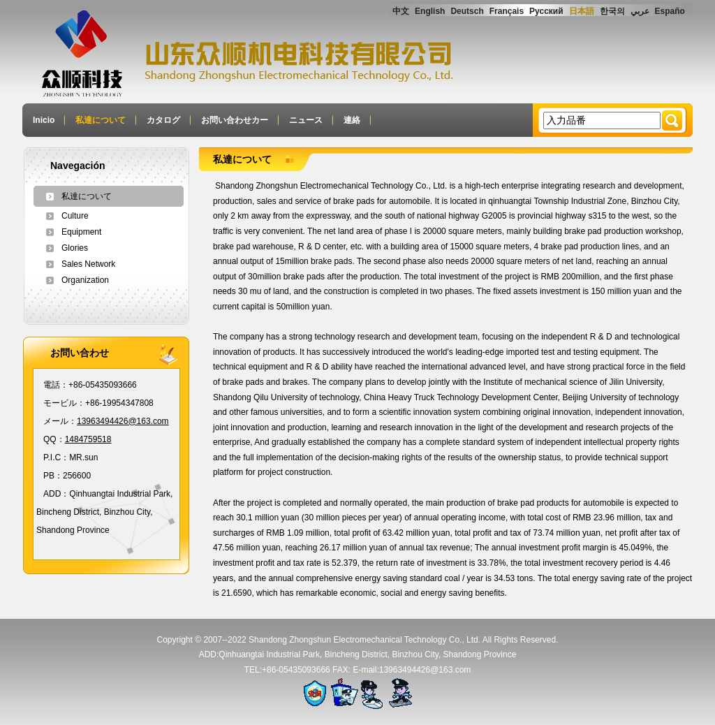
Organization (85, 280)
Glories (74, 248)
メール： (60, 421)
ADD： (56, 494)
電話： (55, 385)
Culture (75, 216)
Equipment (81, 232)
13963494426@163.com (123, 421)
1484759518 (88, 439)
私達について (86, 196)
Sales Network (88, 264)
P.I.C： (56, 457)
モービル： (64, 403)
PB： (53, 476)
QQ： (54, 439)
